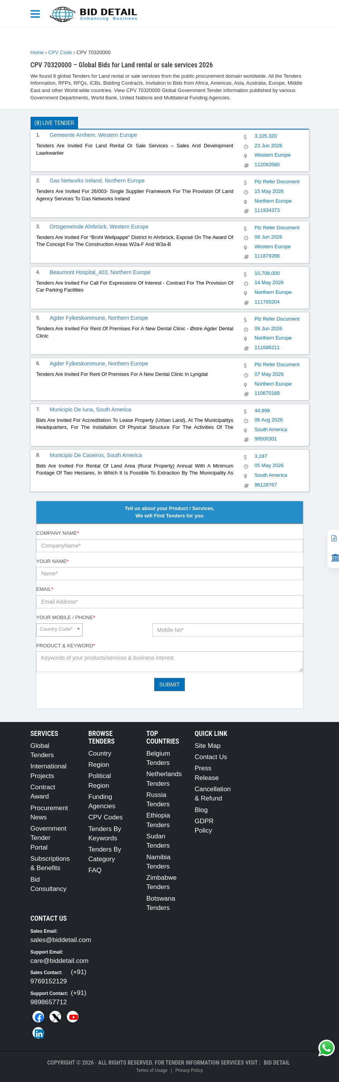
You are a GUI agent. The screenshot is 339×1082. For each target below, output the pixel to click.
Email (44, 589)
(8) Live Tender (54, 123)
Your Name (52, 561)
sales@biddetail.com (61, 940)
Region (99, 764)
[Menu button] (37, 13)
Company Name (57, 533)
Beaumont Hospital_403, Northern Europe (100, 272)
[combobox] (59, 630)
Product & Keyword (65, 646)
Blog (201, 810)
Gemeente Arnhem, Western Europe (93, 135)
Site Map (208, 745)
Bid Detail (277, 1062)
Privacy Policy (189, 1070)
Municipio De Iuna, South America (90, 409)
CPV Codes (106, 817)
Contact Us (211, 757)
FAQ (95, 870)
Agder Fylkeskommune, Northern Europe (99, 318)
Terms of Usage (151, 1070)
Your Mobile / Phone (65, 617)
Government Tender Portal (49, 838)
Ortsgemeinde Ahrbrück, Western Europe (99, 227)
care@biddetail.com (60, 960)
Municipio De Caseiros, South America (96, 455)
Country (100, 753)
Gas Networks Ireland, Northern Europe (97, 180)
